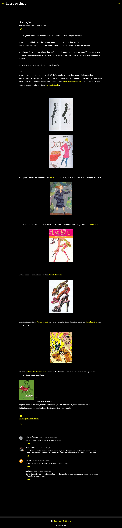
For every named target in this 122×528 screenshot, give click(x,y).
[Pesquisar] (29, 3)
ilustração (24, 419)
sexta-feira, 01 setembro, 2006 (48, 437)
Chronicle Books (52, 85)
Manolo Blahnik (55, 275)
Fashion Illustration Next (36, 372)
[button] (20, 29)
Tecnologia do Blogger (61, 521)
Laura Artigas (16, 3)
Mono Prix (94, 224)
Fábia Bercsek (42, 322)
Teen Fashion (91, 322)
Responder (30, 443)
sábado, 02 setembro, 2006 (44, 448)
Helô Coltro (30, 448)
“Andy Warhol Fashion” (72, 82)
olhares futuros (32, 437)
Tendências (34, 419)
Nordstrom (53, 177)
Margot (29, 460)
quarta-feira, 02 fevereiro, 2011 (42, 471)
